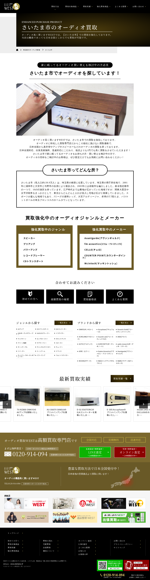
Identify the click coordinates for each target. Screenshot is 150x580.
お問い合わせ (138, 6)
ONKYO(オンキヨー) (86, 329)
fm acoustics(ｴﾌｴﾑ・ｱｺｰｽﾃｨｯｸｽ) (103, 243)
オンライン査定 (85, 541)
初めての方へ (13, 541)
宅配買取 (47, 544)
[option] (30, 404)
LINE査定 (82, 544)
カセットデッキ (61, 338)
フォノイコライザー (62, 355)
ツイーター (21, 351)
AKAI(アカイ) (122, 337)
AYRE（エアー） (84, 351)
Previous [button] (7, 404)
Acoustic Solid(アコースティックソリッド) (124, 330)
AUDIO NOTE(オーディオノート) (105, 345)
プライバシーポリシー (123, 544)
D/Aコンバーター (61, 329)
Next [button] (143, 404)
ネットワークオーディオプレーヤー (26, 356)
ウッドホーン (22, 338)
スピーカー (29, 238)
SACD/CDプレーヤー (43, 333)
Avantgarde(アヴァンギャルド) (102, 238)
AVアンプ (21, 329)
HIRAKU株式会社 (15, 564)
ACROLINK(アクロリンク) (85, 338)
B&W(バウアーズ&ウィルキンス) (124, 362)
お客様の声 (83, 554)
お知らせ (82, 551)
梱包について (49, 551)
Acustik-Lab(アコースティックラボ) (105, 338)
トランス (59, 351)
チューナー (59, 347)
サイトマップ (119, 547)
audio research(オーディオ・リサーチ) (124, 345)
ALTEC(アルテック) (85, 344)
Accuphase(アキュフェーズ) (105, 330)
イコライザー (60, 333)
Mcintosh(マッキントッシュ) (100, 263)
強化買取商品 (102, 6)
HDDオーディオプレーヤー (25, 333)
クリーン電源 (22, 343)
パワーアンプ (30, 249)
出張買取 (47, 547)
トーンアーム (41, 351)
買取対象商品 (71, 6)
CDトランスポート (33, 261)
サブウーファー (42, 343)
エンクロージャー (42, 338)
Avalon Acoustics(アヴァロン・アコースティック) (105, 353)
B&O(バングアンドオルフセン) (105, 362)
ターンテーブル (23, 347)
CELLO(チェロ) (93, 249)
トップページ (13, 533)
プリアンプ (29, 243)
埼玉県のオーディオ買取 (31, 50)
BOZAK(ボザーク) (85, 361)
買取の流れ (48, 541)
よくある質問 (120, 6)
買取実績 (87, 6)
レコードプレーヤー (34, 255)
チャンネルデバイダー (44, 347)
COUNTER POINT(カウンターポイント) (104, 256)
